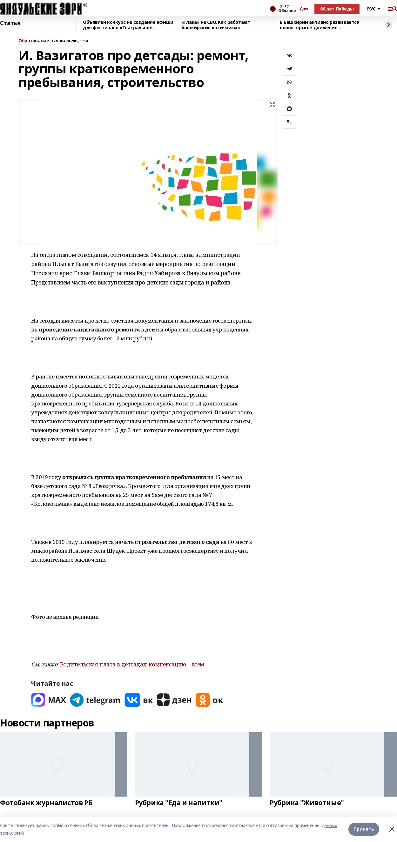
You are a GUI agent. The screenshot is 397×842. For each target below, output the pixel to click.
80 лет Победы (337, 9)
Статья (10, 23)
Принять (363, 829)
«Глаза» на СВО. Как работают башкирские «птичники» (215, 25)
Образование (33, 40)
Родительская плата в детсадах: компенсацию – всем (132, 664)
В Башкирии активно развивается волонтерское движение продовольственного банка (319, 25)
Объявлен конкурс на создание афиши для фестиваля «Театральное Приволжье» (128, 25)
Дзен (304, 9)
